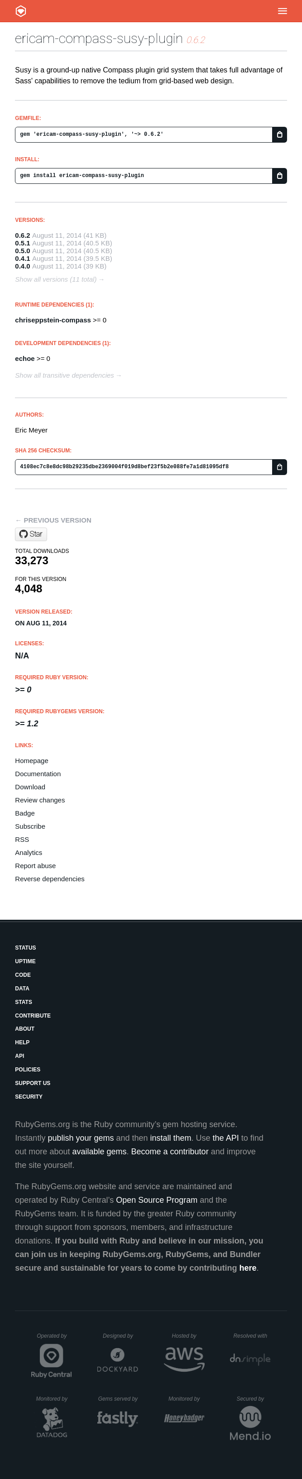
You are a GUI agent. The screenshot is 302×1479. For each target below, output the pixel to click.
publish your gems (81, 1138)
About (24, 1029)
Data (22, 988)
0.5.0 (22, 251)
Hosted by (188, 1336)
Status (25, 948)
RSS (22, 839)
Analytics (28, 852)
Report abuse (35, 865)
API (19, 1056)
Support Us (32, 1083)
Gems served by (118, 1399)
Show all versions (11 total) (55, 279)
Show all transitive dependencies (64, 375)
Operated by (54, 1339)
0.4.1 (22, 258)
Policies (27, 1069)
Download (30, 787)
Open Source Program (156, 1200)
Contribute (33, 1016)
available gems (99, 1151)
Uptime (25, 961)
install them (171, 1138)
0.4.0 (22, 266)
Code (23, 975)
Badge (24, 813)
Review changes (40, 800)
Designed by (120, 1336)
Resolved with (251, 1336)
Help (22, 1042)
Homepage (31, 760)
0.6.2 (22, 235)
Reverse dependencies (49, 879)
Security (29, 1097)
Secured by (253, 1399)
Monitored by (54, 1399)
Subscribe (30, 826)
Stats (23, 1002)
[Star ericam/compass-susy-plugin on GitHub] (31, 534)
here (247, 1268)
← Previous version (53, 520)
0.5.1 (22, 243)
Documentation (38, 774)
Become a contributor (170, 1151)
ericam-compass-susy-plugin (99, 38)
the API (226, 1138)
